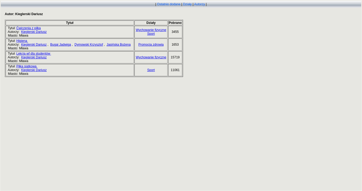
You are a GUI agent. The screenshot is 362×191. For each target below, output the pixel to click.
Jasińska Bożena (119, 44)
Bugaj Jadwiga (60, 44)
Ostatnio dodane (168, 4)
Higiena (22, 41)
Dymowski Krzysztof (88, 44)
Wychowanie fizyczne (151, 30)
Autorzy (199, 4)
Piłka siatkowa (26, 66)
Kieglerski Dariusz (34, 32)
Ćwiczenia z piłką (28, 28)
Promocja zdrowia (151, 44)
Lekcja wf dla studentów (33, 53)
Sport (151, 34)
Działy (187, 4)
